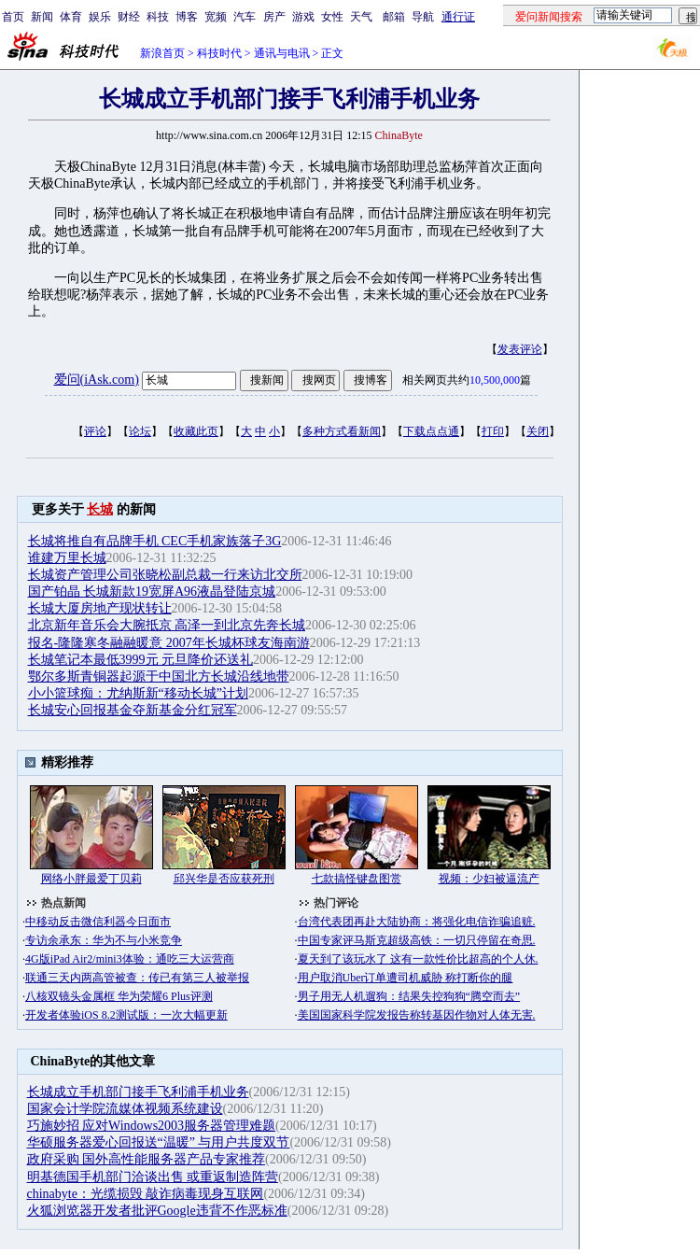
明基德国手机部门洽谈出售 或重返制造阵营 (153, 1177)
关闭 (537, 431)
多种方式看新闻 (341, 431)
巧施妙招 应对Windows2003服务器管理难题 (151, 1126)
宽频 (215, 16)
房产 (274, 16)
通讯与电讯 (282, 53)
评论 (95, 431)
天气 (361, 16)
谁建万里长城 (67, 558)
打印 (493, 431)
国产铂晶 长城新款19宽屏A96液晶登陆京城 (152, 592)
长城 (100, 509)
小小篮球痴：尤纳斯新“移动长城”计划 (138, 693)
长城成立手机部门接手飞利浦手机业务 (138, 1092)
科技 (158, 16)
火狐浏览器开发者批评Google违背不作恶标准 (157, 1211)
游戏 (303, 16)
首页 (13, 16)
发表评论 (519, 349)
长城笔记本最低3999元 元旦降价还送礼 (141, 660)
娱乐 (100, 16)
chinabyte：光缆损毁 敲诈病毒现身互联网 (145, 1194)
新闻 (42, 16)
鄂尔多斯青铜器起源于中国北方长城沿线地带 (158, 676)
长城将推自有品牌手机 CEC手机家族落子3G (155, 541)
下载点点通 (431, 431)
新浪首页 (162, 53)
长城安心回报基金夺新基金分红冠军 (132, 710)
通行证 (458, 16)
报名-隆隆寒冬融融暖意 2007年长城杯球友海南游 (169, 643)
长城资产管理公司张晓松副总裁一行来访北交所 (165, 575)
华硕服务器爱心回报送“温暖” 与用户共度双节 (158, 1142)
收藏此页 (196, 431)
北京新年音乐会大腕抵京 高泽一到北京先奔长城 (167, 625)
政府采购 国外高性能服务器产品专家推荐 (146, 1159)
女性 (332, 16)
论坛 (140, 431)
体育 (71, 16)
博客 (186, 16)
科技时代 (219, 53)
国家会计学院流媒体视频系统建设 (125, 1109)
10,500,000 (494, 380)
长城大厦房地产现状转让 (100, 608)
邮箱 (394, 16)
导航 (423, 16)
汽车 (244, 16)
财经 (129, 16)
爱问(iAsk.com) (96, 380)
